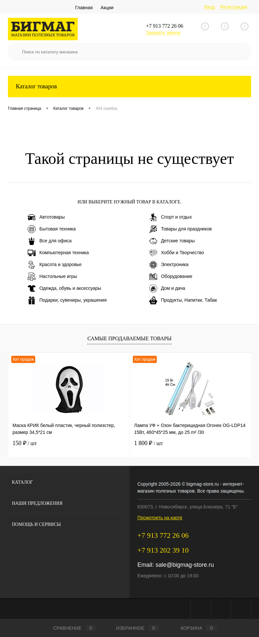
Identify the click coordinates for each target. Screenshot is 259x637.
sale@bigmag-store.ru (185, 564)
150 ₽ (25, 443)
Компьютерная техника (58, 253)
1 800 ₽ (148, 443)
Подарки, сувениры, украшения (67, 300)
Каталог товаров (129, 86)
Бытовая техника (52, 229)
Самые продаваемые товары (129, 338)
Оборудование (170, 277)
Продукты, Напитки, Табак (183, 300)
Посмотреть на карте (159, 517)
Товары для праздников (180, 229)
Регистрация (233, 7)
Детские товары (172, 241)
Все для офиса (50, 241)
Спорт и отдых (170, 217)
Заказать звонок (163, 32)
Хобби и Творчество (176, 253)
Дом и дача (167, 288)
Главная (84, 7)
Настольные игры (52, 277)
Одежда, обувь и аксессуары (64, 288)
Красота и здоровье (55, 265)
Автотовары (46, 217)
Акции (107, 7)
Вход (210, 7)
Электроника (169, 265)
